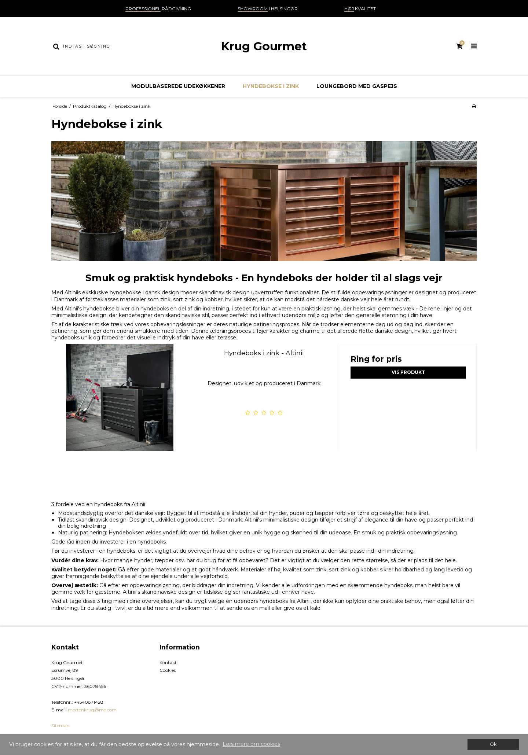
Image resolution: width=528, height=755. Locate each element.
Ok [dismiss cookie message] (493, 744)
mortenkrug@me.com (92, 709)
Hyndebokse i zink (271, 86)
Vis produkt (408, 372)
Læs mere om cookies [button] (251, 744)
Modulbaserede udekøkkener (178, 86)
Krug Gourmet (264, 46)
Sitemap (60, 725)
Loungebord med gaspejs (356, 86)
